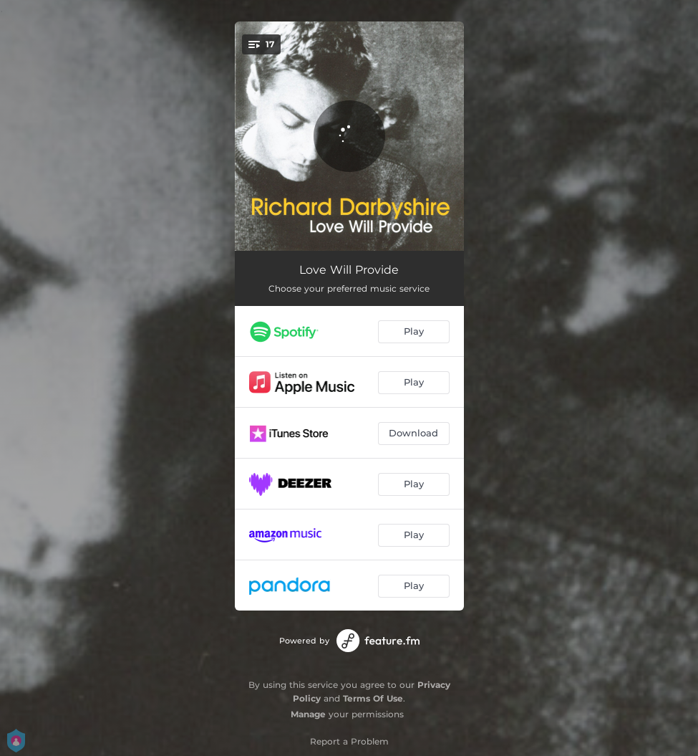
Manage (308, 714)
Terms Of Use (373, 698)
